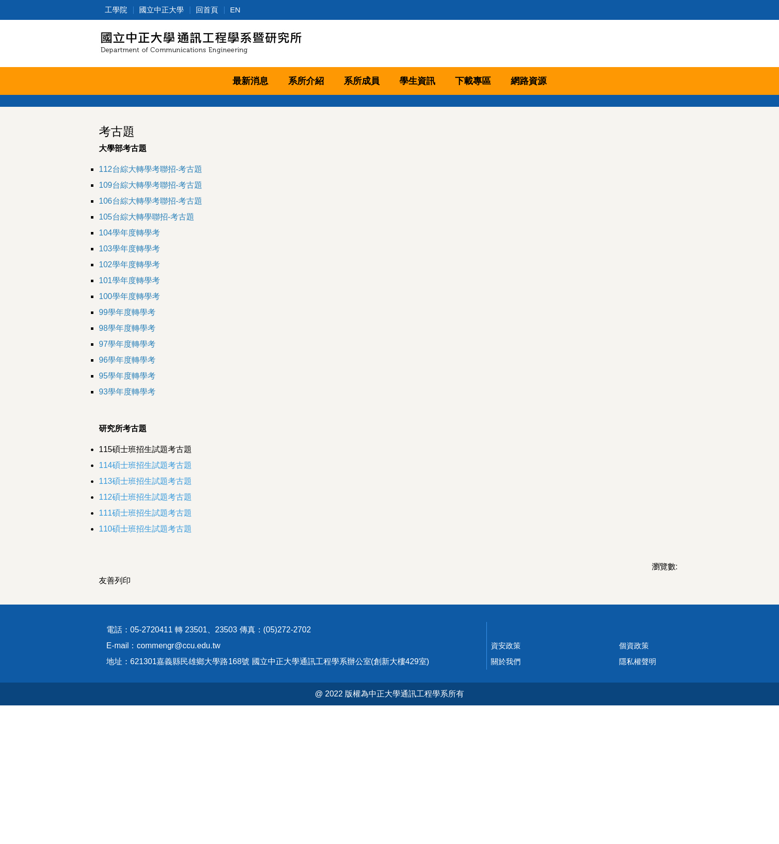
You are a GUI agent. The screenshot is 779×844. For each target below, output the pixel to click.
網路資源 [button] (528, 81)
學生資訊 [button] (417, 81)
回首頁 (207, 9)
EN (235, 9)
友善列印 (115, 690)
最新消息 (250, 81)
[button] (106, 102)
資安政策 (506, 784)
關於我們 (506, 800)
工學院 (116, 9)
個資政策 (634, 784)
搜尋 (669, 45)
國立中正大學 (161, 9)
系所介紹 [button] (306, 81)
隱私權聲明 (637, 800)
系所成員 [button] (362, 81)
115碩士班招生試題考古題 (145, 559)
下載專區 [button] (473, 81)
